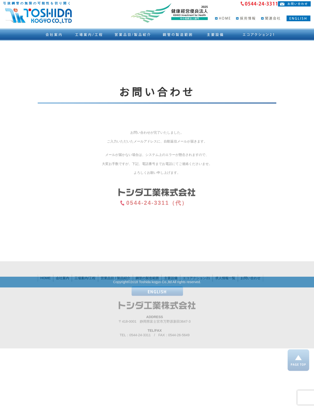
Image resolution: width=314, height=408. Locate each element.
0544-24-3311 (140, 350)
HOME (45, 293)
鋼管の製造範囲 (147, 293)
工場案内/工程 (84, 293)
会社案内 (62, 293)
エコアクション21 (196, 293)
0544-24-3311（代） (157, 220)
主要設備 (171, 293)
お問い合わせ (251, 293)
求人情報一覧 (225, 293)
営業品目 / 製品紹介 (115, 293)
